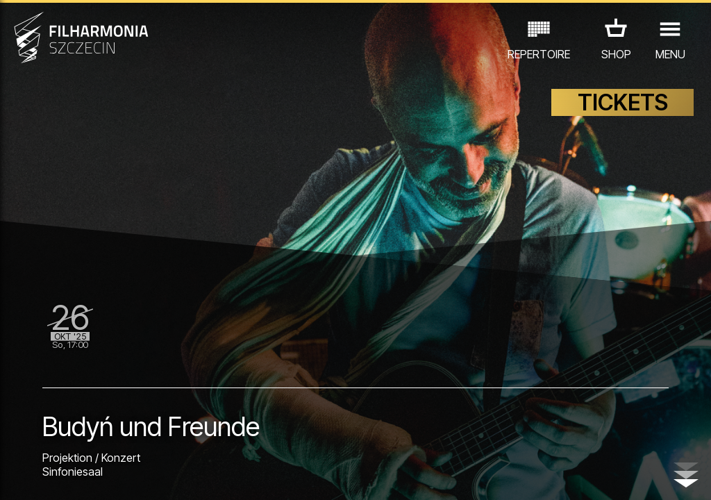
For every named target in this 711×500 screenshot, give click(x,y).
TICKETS (623, 102)
